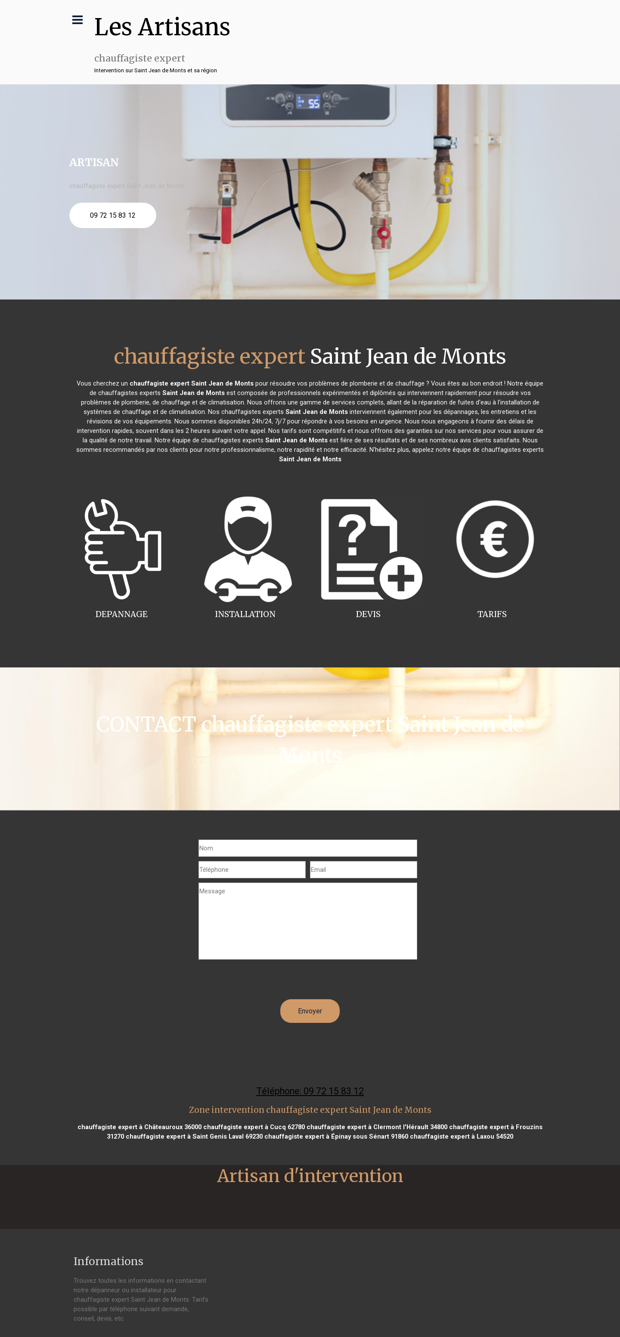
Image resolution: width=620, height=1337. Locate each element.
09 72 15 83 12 (113, 215)
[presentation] (263, 982)
